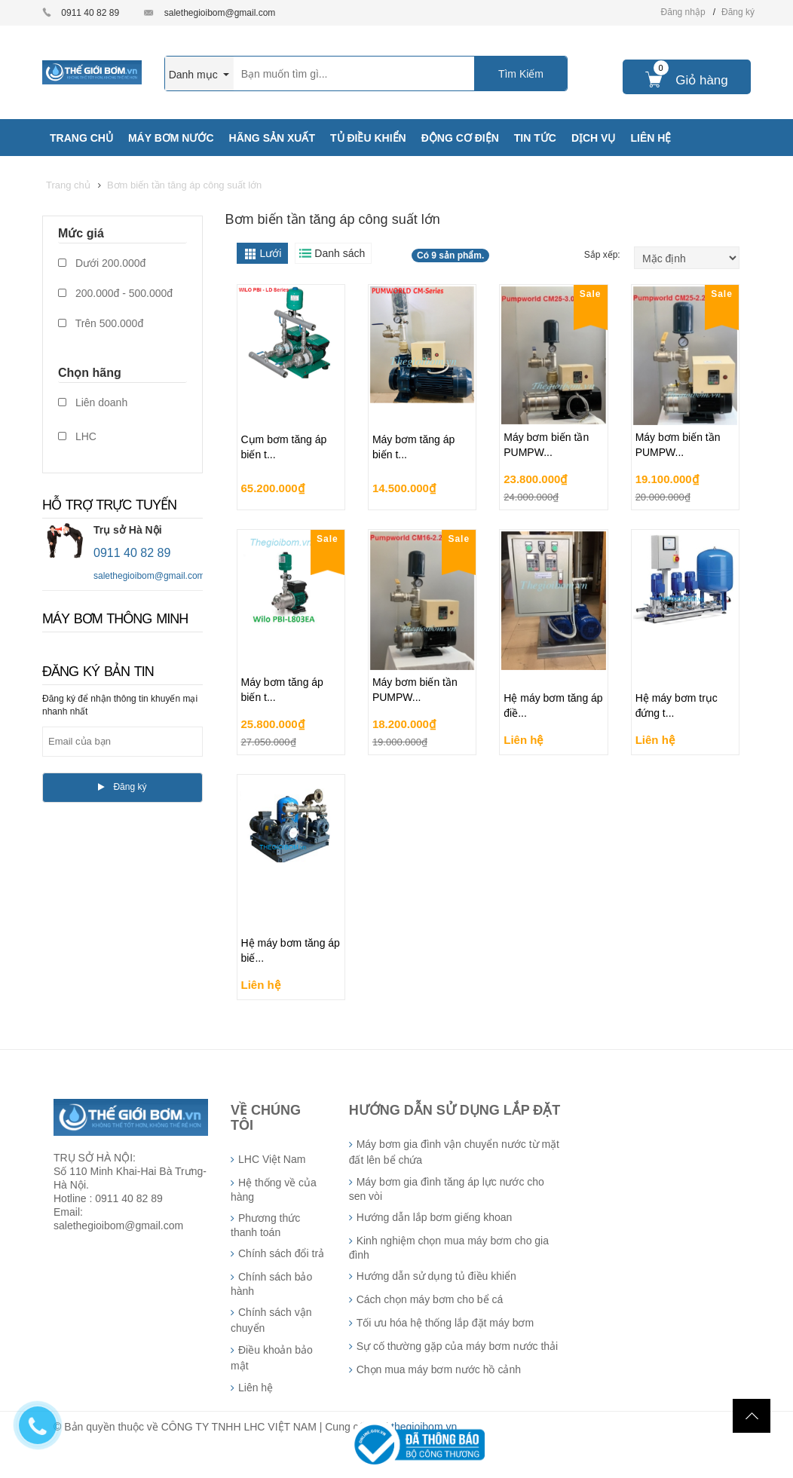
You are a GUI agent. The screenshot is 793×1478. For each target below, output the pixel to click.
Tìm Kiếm (520, 74)
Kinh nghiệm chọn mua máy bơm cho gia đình (449, 1248)
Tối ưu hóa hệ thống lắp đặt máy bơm (445, 1323)
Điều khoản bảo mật (272, 1358)
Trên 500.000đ (100, 323)
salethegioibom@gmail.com (220, 13)
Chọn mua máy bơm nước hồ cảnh (439, 1369)
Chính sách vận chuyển (271, 1320)
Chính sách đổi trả (281, 1253)
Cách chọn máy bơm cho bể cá (430, 1299)
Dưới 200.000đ (101, 263)
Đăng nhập (683, 12)
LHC (77, 436)
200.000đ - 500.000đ (115, 293)
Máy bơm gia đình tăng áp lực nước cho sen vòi (446, 1189)
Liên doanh (92, 402)
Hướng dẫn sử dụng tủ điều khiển (436, 1276)
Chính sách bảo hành (271, 1284)
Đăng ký (738, 12)
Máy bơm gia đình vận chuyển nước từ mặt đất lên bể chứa (454, 1152)
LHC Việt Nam (271, 1159)
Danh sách (339, 253)
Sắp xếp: (603, 254)
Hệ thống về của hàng (274, 1190)
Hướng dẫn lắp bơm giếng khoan (435, 1217)
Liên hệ (255, 1388)
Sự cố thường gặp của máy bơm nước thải (458, 1346)
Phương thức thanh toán (265, 1225)
